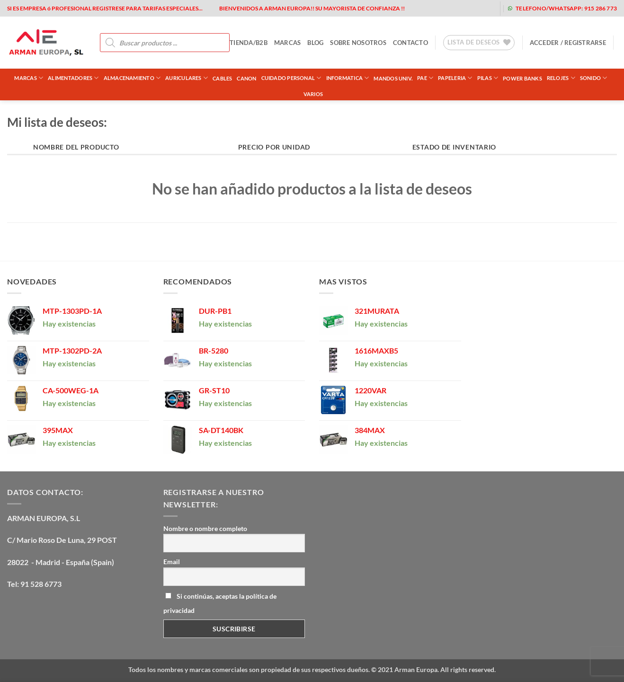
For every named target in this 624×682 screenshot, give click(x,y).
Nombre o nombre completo (205, 528)
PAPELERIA (455, 77)
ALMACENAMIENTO (132, 77)
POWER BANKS (522, 78)
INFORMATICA (347, 77)
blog (315, 42)
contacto (410, 42)
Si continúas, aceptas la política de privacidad (219, 603)
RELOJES (561, 77)
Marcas (28, 77)
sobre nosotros (358, 42)
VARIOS (313, 94)
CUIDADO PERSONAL (291, 77)
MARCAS (287, 42)
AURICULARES (186, 77)
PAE (425, 77)
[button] (568, 42)
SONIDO (593, 77)
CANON (246, 78)
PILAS (488, 77)
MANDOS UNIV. (393, 78)
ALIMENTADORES (73, 77)
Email (171, 562)
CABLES (222, 78)
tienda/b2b (248, 42)
